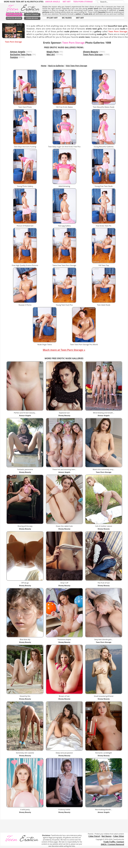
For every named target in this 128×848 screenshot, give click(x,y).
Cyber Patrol (94, 836)
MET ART (80, 17)
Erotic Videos (32, 14)
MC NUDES (67, 17)
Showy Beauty (90, 51)
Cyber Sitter (118, 836)
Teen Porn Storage (83, 1)
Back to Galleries (56, 65)
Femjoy (14, 57)
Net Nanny (107, 836)
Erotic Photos (14, 14)
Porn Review (32, 18)
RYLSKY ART (52, 17)
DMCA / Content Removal (112, 844)
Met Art (67, 1)
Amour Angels (52, 1)
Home (43, 65)
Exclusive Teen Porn (20, 54)
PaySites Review (14, 18)
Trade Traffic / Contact (113, 841)
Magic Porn (53, 51)
